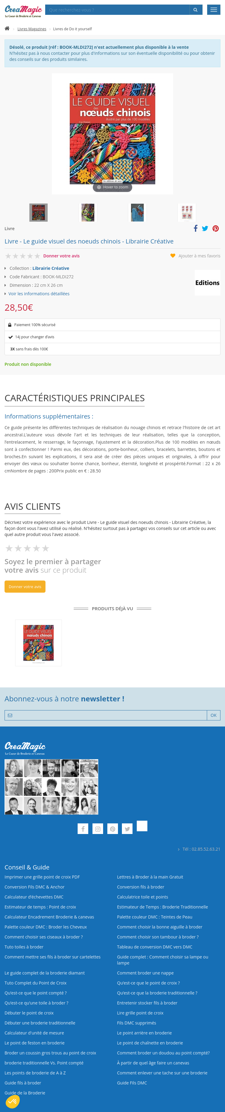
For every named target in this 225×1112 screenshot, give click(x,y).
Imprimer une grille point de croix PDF (42, 877)
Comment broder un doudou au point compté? (163, 1053)
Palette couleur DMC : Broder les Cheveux (46, 927)
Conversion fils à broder (140, 887)
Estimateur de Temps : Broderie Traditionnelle (162, 907)
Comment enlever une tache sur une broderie (162, 1073)
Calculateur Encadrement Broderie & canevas (49, 917)
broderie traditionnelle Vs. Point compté (44, 1063)
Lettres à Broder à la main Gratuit (150, 877)
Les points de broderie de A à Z (35, 1073)
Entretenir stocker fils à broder (147, 1003)
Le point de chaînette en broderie (150, 1043)
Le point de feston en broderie (35, 1043)
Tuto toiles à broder (24, 947)
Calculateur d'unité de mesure (34, 1033)
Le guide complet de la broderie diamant (45, 973)
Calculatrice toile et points (142, 897)
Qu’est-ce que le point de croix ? (148, 983)
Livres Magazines (32, 28)
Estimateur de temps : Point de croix (40, 907)
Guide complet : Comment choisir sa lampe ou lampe (162, 960)
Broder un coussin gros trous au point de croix (50, 1053)
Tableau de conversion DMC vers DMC (154, 947)
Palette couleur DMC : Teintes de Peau (154, 917)
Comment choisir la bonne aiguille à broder (160, 927)
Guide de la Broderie (25, 1093)
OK (214, 715)
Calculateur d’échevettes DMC (34, 897)
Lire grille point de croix (140, 1013)
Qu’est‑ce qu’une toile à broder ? (36, 1003)
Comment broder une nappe (145, 973)
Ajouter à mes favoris (199, 256)
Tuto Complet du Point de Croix (35, 983)
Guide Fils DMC (132, 1083)
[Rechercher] (196, 10)
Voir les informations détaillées (38, 293)
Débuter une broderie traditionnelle (40, 1023)
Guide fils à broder (23, 1083)
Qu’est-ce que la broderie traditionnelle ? (157, 993)
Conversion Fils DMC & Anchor (35, 887)
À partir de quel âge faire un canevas (153, 1063)
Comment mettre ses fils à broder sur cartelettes (53, 957)
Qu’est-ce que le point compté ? (36, 993)
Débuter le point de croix (29, 1013)
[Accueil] (7, 28)
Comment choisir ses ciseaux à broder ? (44, 937)
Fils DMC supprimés (136, 1023)
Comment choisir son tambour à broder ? (158, 937)
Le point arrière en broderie (144, 1033)
